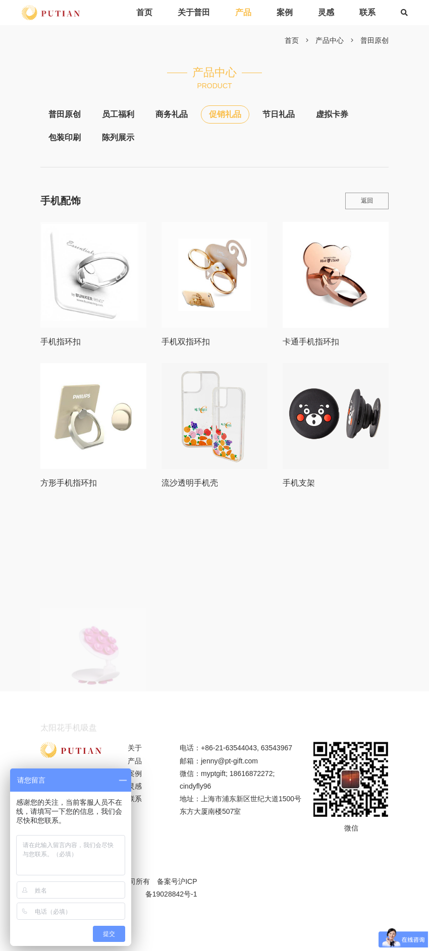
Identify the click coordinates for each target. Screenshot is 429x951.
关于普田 (194, 12)
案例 (285, 12)
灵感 (326, 12)
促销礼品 (225, 114)
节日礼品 (278, 114)
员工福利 (118, 114)
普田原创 (374, 40)
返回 (367, 200)
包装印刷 (64, 137)
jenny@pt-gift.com (229, 761)
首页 (144, 12)
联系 (367, 12)
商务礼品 (171, 114)
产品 (243, 12)
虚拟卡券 (332, 114)
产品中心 (329, 40)
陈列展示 (118, 137)
